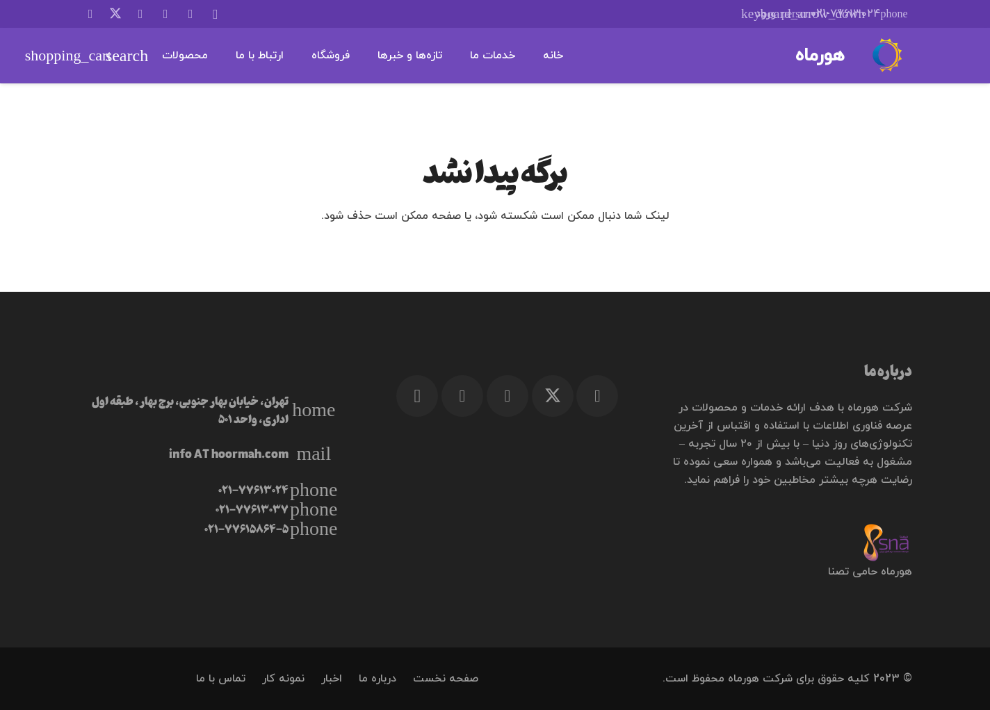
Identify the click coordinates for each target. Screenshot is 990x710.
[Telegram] (165, 13)
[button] (768, 14)
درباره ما (377, 678)
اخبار (331, 678)
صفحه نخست (445, 678)
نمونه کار (283, 678)
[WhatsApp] (190, 13)
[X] (115, 13)
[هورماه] (886, 55)
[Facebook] (140, 13)
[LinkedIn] (90, 13)
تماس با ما (220, 678)
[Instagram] (215, 13)
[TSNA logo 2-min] (788, 542)
